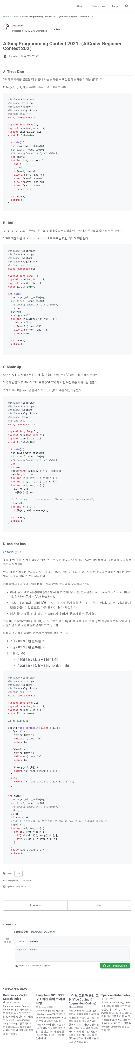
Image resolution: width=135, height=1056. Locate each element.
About (80, 6)
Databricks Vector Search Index (15, 1021)
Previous (35, 929)
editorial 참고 (12, 569)
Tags (114, 6)
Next (99, 929)
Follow (61, 29)
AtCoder (27, 903)
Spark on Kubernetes (115, 1019)
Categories (97, 6)
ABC (18, 896)
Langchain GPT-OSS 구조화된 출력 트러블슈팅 (50, 1023)
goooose (18, 25)
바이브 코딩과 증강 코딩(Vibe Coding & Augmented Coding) (83, 1023)
